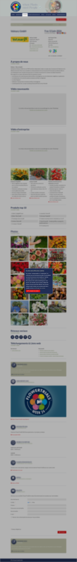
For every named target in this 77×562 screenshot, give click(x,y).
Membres (25, 14)
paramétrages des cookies (39, 288)
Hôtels (42, 14)
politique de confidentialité (39, 279)
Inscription (19, 14)
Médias (54, 14)
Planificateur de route (34, 14)
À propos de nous (61, 14)
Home (13, 14)
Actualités (48, 14)
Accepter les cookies (34, 291)
